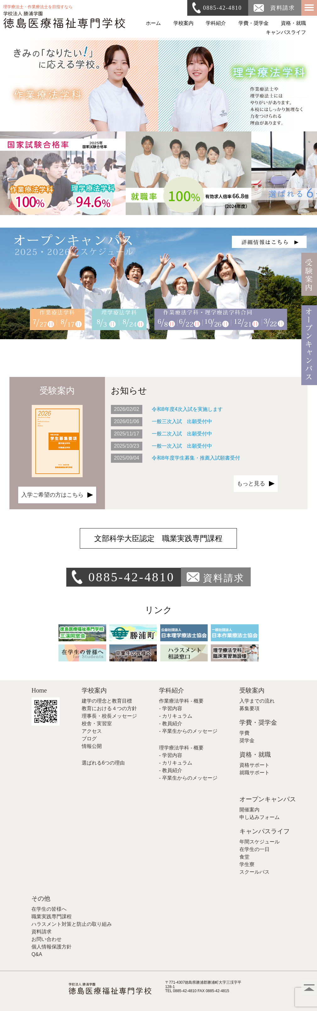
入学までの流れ (257, 701)
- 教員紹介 (170, 723)
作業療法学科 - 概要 (181, 701)
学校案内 (183, 23)
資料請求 (282, 8)
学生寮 (246, 864)
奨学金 (246, 740)
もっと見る (251, 483)
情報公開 (92, 746)
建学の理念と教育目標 (107, 701)
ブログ (89, 738)
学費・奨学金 (253, 23)
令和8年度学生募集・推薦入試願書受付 (196, 458)
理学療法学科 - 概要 (181, 747)
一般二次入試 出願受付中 (182, 433)
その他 (40, 898)
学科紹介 (216, 23)
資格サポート (254, 765)
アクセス (92, 731)
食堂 (244, 856)
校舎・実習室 (97, 723)
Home (39, 690)
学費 (244, 733)
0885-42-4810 (222, 8)
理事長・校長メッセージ (109, 716)
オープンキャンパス (267, 799)
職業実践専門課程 (51, 916)
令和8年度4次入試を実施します (187, 409)
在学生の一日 (254, 849)
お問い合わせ (46, 939)
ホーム (153, 23)
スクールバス (254, 872)
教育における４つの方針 (109, 708)
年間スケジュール (259, 841)
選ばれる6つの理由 (103, 762)
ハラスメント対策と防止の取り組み (71, 924)
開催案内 (249, 809)
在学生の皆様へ (49, 909)
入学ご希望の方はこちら (52, 495)
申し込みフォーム (259, 817)
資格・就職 (293, 23)
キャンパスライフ (286, 32)
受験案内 (252, 690)
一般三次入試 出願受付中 (182, 421)
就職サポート (254, 772)
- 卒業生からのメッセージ (188, 731)
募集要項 (249, 708)
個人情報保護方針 (51, 946)
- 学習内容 (170, 708)
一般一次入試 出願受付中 (182, 446)
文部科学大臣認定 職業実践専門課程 (158, 538)
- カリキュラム (175, 716)
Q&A (36, 954)
